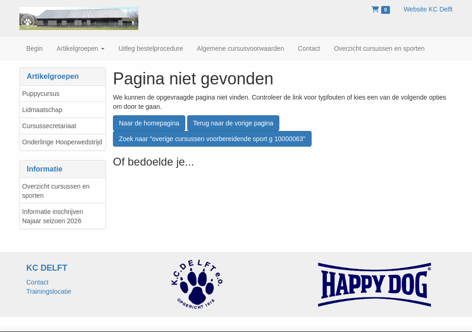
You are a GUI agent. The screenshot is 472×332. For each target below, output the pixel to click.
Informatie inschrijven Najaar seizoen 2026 (52, 216)
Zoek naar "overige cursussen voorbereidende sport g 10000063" (212, 138)
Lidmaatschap (42, 109)
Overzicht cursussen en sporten (55, 191)
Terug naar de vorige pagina (233, 123)
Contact (37, 282)
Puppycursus (40, 93)
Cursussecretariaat (49, 126)
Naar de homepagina (149, 123)
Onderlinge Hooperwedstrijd (62, 142)
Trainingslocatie (48, 291)
